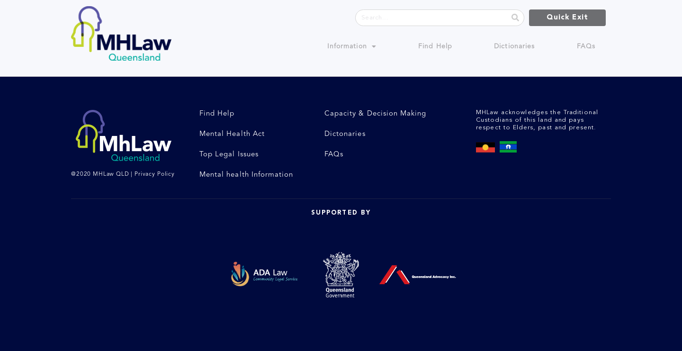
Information (352, 46)
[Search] (515, 18)
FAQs (586, 46)
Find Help (435, 46)
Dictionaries (514, 46)
